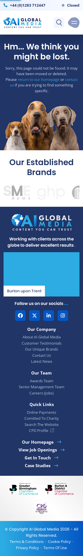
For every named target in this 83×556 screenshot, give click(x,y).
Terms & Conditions (27, 541)
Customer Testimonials (42, 343)
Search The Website (42, 424)
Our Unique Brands (41, 349)
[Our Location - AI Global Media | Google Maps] (41, 274)
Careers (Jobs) (41, 393)
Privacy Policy (27, 547)
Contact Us (41, 355)
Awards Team (41, 380)
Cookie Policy (59, 541)
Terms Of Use (55, 547)
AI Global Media (44, 529)
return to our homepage (39, 79)
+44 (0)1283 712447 (27, 5)
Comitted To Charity (41, 418)
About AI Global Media (42, 336)
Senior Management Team (41, 386)
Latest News (41, 361)
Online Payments (41, 412)
